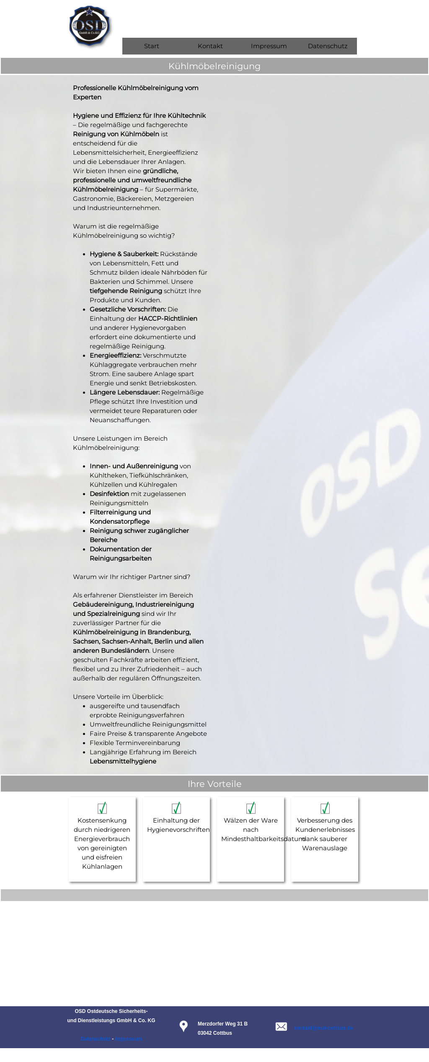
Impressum (269, 46)
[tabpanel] (214, 66)
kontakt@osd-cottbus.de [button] (323, 1028)
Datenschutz (328, 46)
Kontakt (210, 46)
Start (151, 46)
